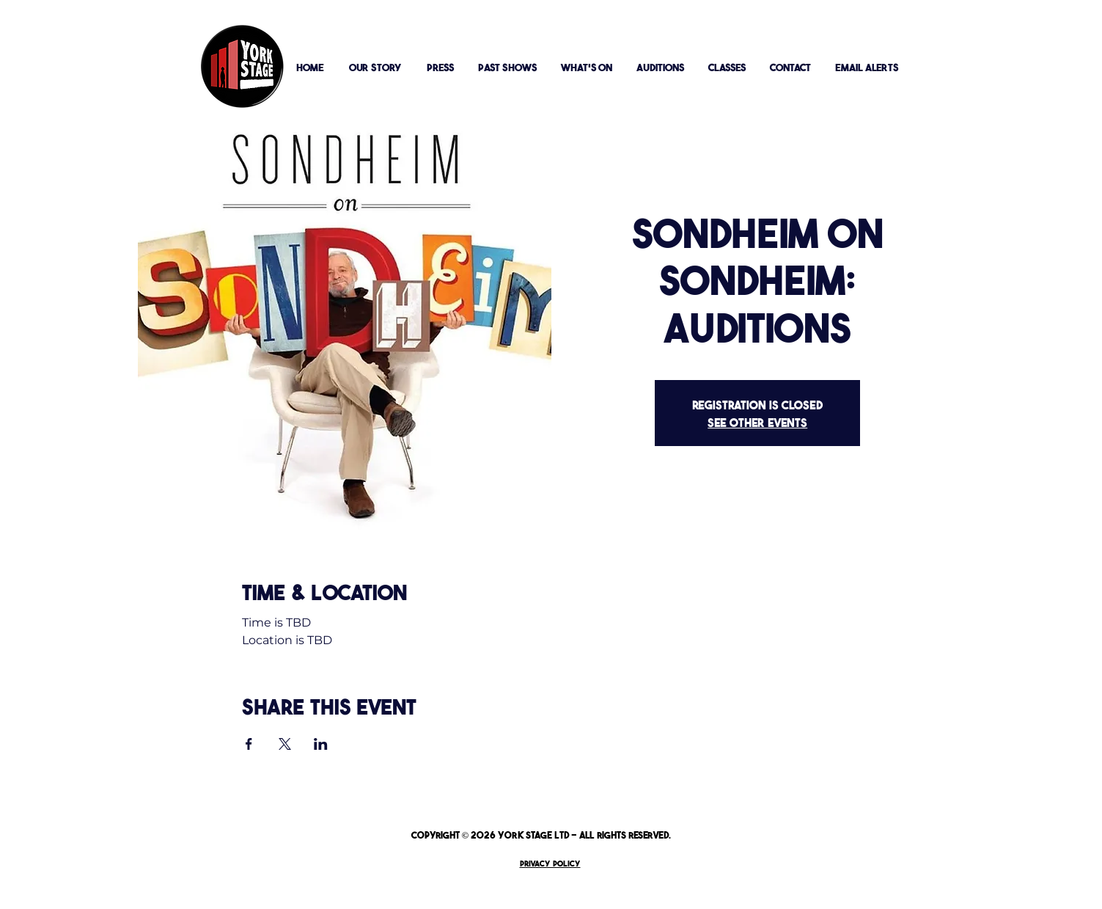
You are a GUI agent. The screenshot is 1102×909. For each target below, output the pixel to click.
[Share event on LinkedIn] (321, 744)
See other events (757, 421)
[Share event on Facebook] (249, 744)
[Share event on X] (285, 744)
